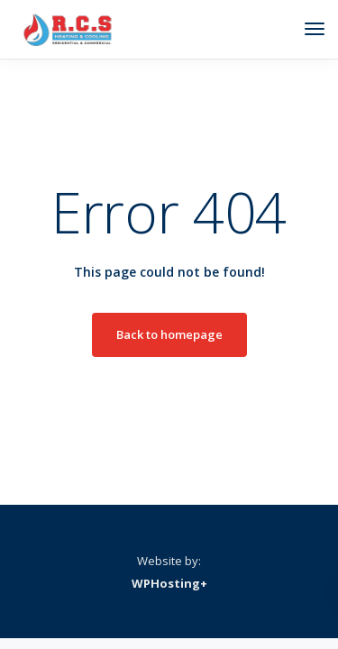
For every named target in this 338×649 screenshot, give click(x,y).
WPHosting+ (169, 583)
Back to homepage (169, 334)
